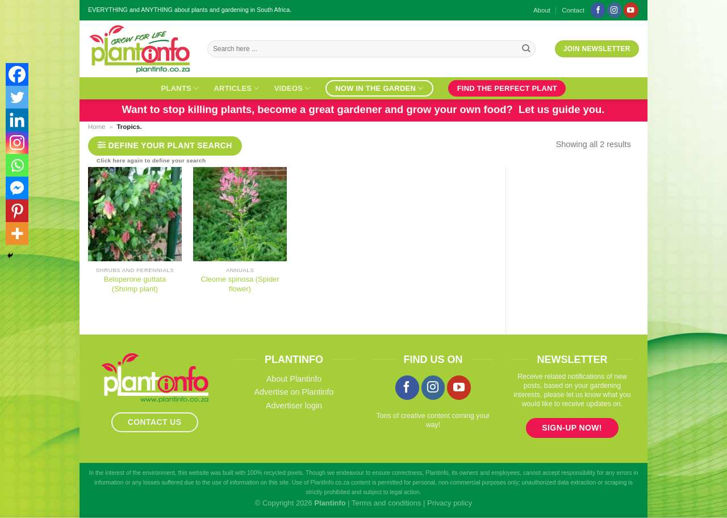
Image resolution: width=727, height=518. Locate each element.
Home (97, 126)
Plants (180, 88)
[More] (17, 233)
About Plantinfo (294, 378)
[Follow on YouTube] (631, 10)
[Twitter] (17, 97)
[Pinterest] (17, 210)
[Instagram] (17, 142)
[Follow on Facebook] (598, 10)
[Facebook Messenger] (17, 188)
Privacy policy (449, 503)
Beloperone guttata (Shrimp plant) (135, 284)
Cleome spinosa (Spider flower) (239, 284)
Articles (236, 88)
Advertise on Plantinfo (294, 391)
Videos (292, 88)
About (541, 10)
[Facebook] (17, 74)
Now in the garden (379, 88)
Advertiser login (294, 405)
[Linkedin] (17, 119)
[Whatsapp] (17, 165)
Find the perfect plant (507, 88)
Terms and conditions (386, 503)
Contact (573, 10)
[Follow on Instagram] (614, 10)
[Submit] (526, 48)
